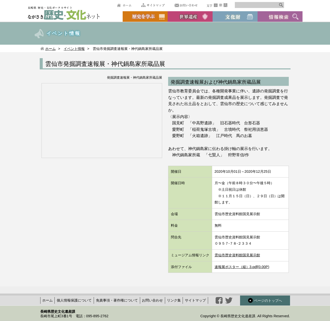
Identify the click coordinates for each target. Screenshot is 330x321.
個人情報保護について (74, 300)
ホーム (124, 5)
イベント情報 (74, 49)
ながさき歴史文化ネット (64, 13)
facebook (219, 300)
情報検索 (280, 16)
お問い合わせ (186, 5)
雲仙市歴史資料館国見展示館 (237, 255)
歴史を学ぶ (145, 16)
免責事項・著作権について (117, 300)
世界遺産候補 (190, 16)
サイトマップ (153, 5)
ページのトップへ (265, 300)
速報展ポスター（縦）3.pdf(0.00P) (242, 267)
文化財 (235, 16)
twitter (229, 300)
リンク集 (174, 300)
